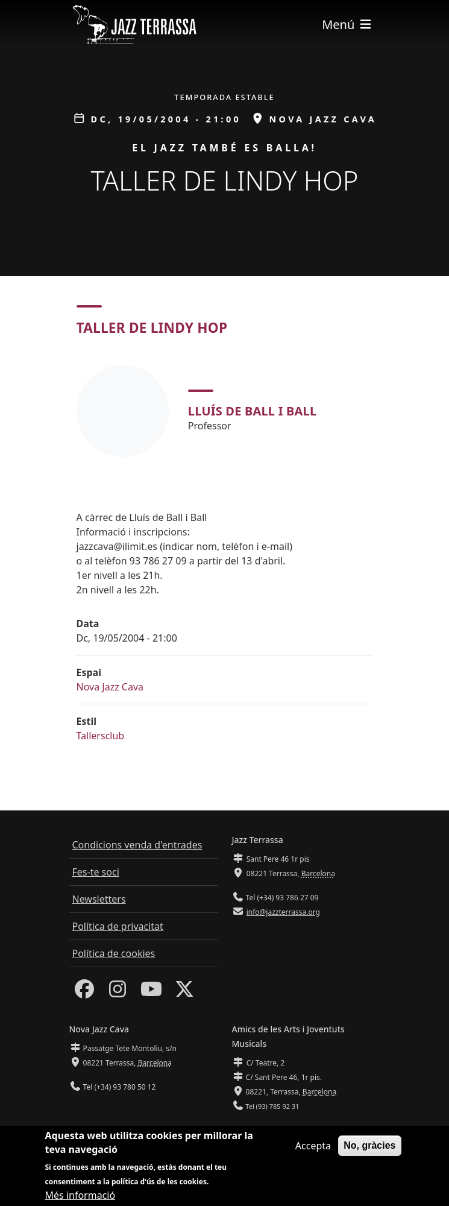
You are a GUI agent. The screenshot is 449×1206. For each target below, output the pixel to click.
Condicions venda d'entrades (137, 844)
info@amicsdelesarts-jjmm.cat (296, 1130)
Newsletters (99, 899)
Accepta (313, 1151)
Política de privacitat (117, 926)
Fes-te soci (95, 872)
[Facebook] (84, 992)
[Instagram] (117, 992)
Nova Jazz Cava (110, 686)
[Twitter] (184, 992)
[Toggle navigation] (347, 24)
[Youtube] (151, 992)
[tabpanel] (225, 411)
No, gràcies (369, 1151)
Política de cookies (113, 953)
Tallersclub (101, 735)
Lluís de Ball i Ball (252, 411)
